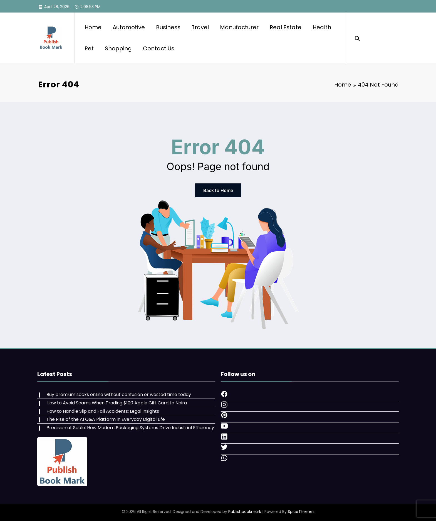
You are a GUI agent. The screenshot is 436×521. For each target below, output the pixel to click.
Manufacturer (239, 27)
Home (93, 27)
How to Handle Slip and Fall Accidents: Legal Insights (102, 411)
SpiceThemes (301, 511)
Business (168, 27)
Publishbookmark (244, 511)
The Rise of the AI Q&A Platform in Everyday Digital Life (105, 419)
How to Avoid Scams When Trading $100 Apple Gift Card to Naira (116, 403)
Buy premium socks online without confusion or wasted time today (118, 394)
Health (322, 27)
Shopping (118, 48)
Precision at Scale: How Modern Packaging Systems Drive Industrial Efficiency (130, 427)
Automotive (129, 27)
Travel (200, 27)
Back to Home (218, 190)
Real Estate (285, 27)
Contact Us (158, 48)
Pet (89, 48)
